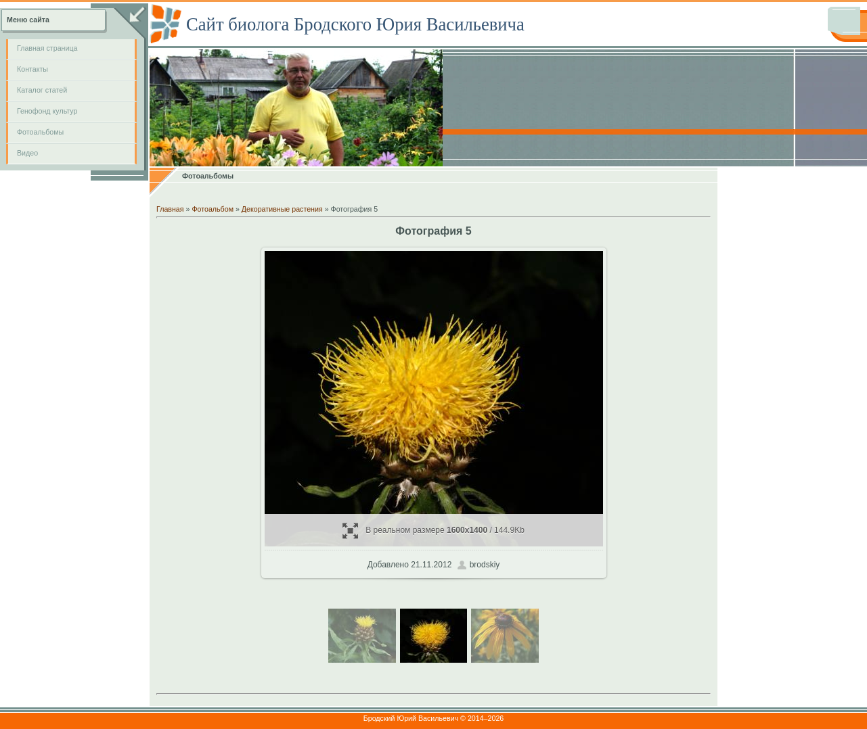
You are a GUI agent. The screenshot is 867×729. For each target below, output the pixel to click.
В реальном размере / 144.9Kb (433, 530)
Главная (170, 209)
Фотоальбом (213, 209)
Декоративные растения (282, 209)
